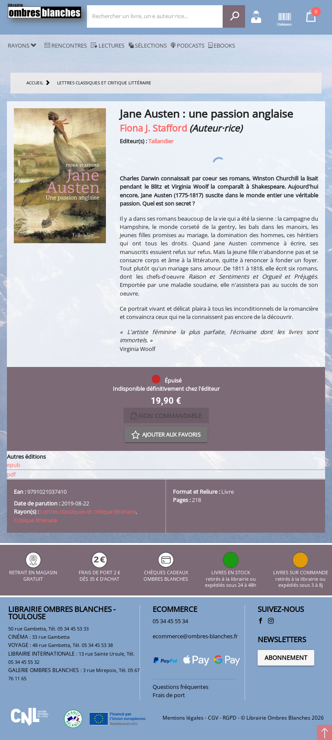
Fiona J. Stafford (153, 128)
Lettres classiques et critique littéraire (88, 511)
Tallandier (160, 141)
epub (13, 465)
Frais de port (169, 695)
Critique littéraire (35, 520)
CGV (213, 717)
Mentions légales (183, 717)
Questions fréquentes (180, 687)
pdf (11, 474)
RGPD (229, 717)
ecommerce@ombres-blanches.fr (195, 636)
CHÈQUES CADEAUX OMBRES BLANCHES (166, 572)
